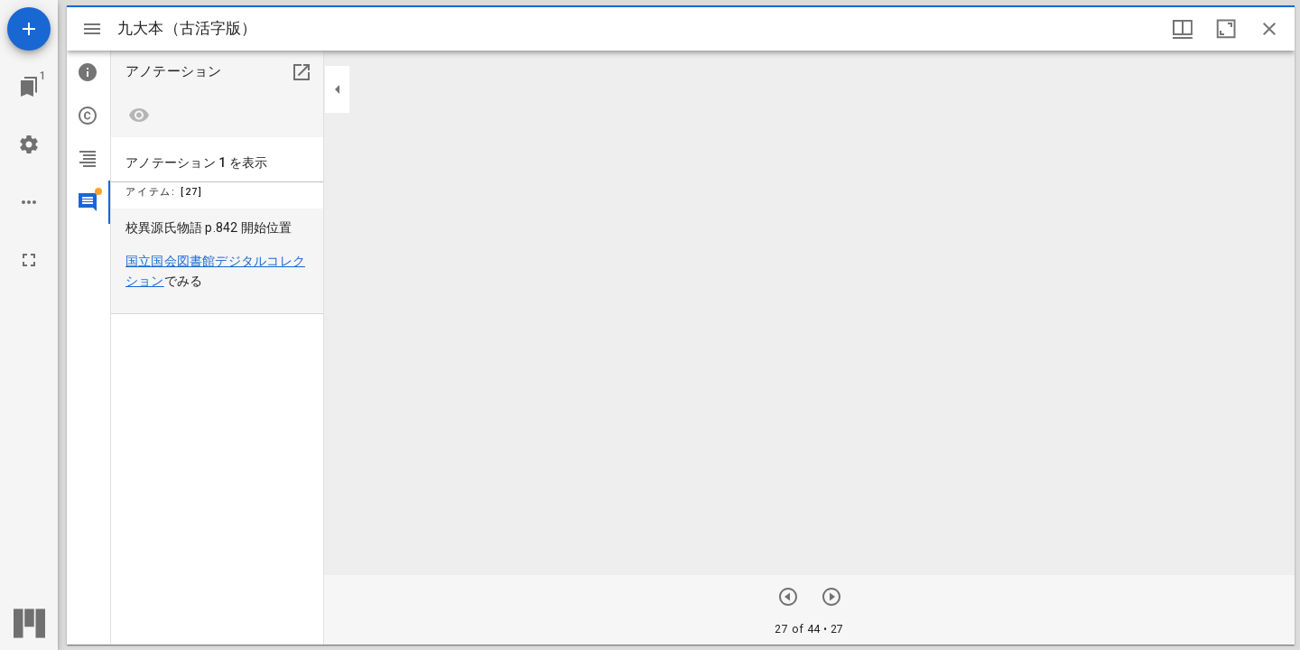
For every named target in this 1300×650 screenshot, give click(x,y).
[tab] (88, 72)
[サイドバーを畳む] (337, 89)
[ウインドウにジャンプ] (29, 86)
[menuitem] (217, 261)
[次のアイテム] (788, 596)
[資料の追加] (29, 29)
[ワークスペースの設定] (29, 144)
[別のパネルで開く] (301, 72)
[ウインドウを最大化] (1226, 29)
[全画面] (29, 260)
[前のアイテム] (831, 596)
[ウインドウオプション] (1182, 29)
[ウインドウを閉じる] (1269, 29)
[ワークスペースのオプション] (29, 202)
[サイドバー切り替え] (92, 29)
